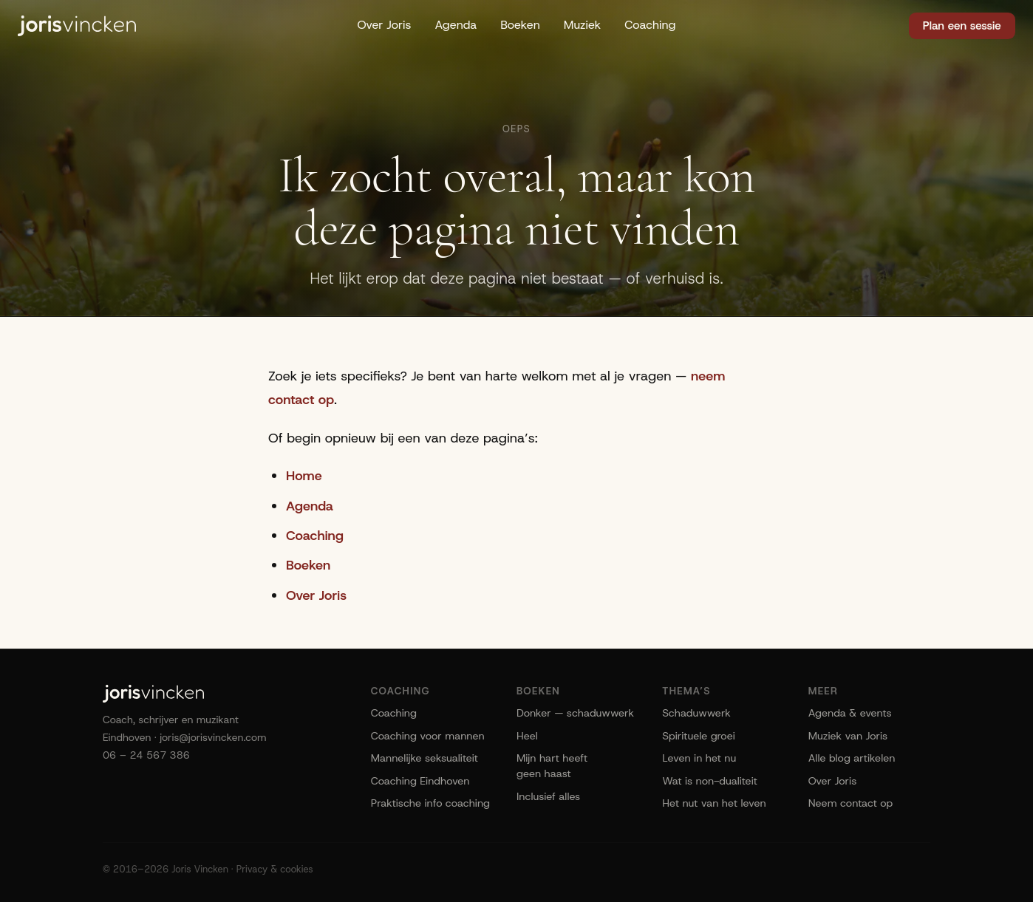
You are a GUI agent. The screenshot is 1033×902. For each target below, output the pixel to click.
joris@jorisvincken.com (213, 737)
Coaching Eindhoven (420, 780)
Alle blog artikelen (852, 758)
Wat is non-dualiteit (709, 780)
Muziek (582, 25)
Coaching (649, 25)
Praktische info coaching (430, 803)
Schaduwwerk (696, 712)
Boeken (520, 25)
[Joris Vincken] (77, 26)
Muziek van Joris (848, 735)
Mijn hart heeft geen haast (551, 766)
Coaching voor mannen (428, 735)
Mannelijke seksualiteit (424, 758)
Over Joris (384, 25)
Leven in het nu (699, 758)
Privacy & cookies (274, 869)
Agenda (455, 25)
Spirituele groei (698, 735)
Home (304, 476)
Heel (527, 735)
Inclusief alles (548, 796)
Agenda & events (850, 712)
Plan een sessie (962, 25)
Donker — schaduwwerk (575, 712)
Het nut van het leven (714, 803)
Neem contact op (850, 803)
